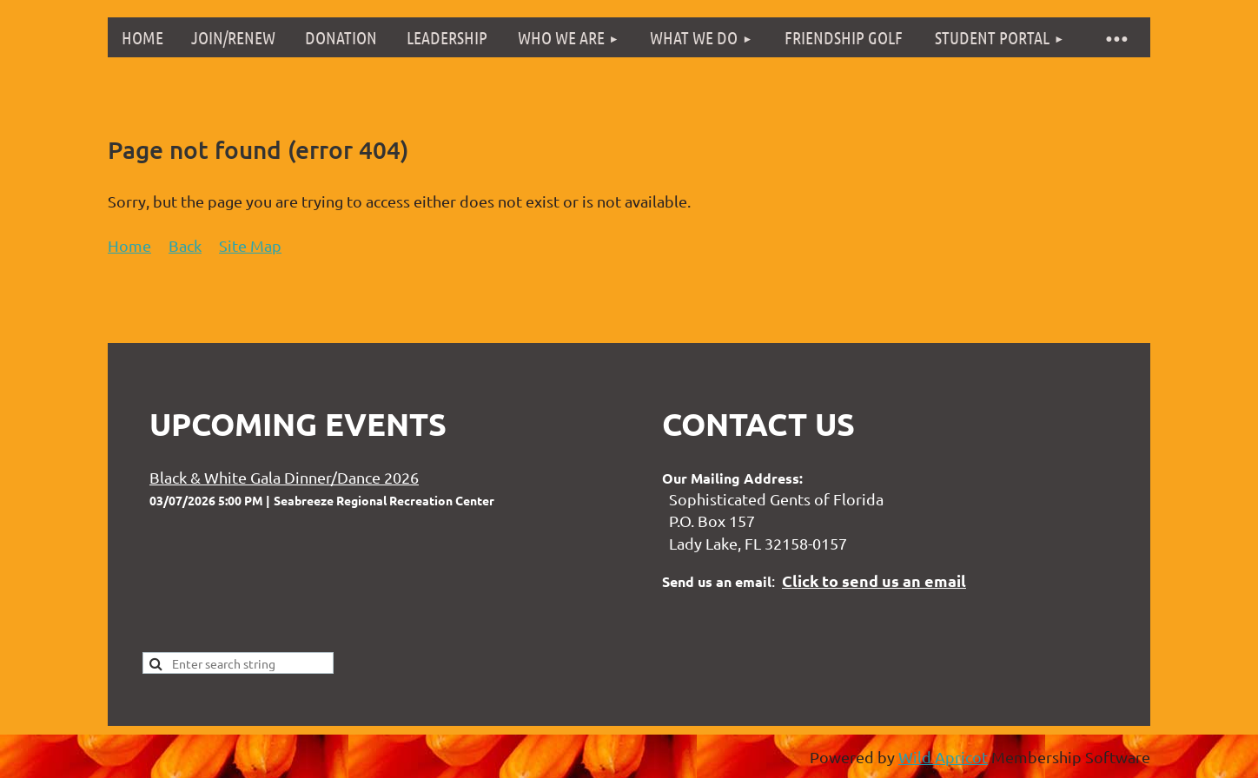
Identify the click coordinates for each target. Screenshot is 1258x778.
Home (129, 245)
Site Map (250, 245)
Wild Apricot (943, 757)
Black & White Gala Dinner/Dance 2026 (284, 477)
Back (185, 245)
